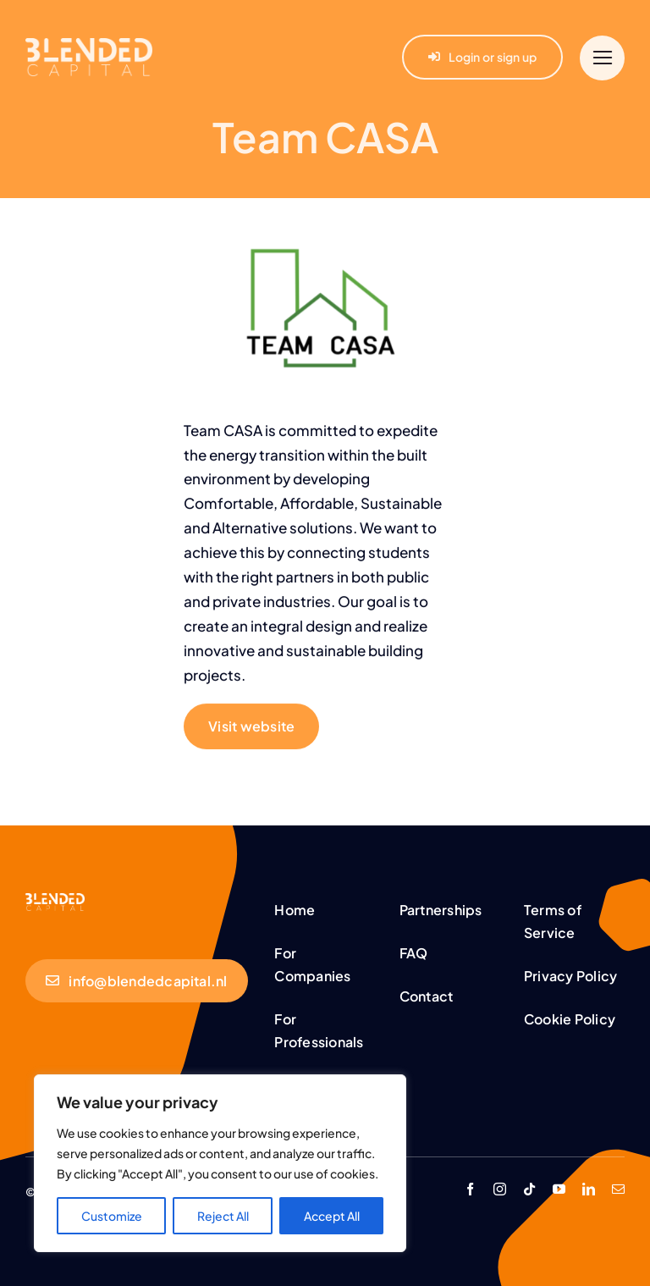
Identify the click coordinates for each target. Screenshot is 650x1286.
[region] (220, 1163)
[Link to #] (602, 58)
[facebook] (470, 1189)
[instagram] (499, 1189)
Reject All (223, 1215)
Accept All (332, 1215)
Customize (111, 1215)
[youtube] (559, 1189)
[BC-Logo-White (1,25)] (55, 900)
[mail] (618, 1189)
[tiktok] (529, 1189)
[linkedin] (588, 1189)
